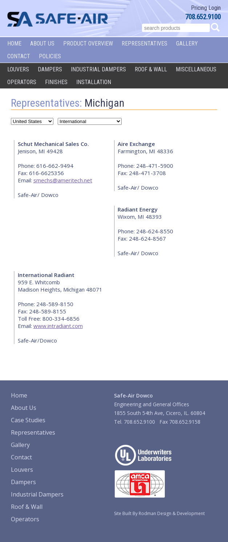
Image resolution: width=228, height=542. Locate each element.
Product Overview (88, 43)
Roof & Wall (151, 69)
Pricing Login (206, 7)
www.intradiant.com (58, 325)
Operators (21, 82)
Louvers (18, 69)
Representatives (144, 43)
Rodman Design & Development (172, 513)
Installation (93, 82)
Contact (18, 56)
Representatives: (46, 102)
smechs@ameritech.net (62, 180)
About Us (42, 43)
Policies (50, 56)
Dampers (50, 69)
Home (14, 43)
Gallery (187, 43)
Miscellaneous (196, 69)
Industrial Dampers (98, 69)
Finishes (56, 82)
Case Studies (28, 420)
